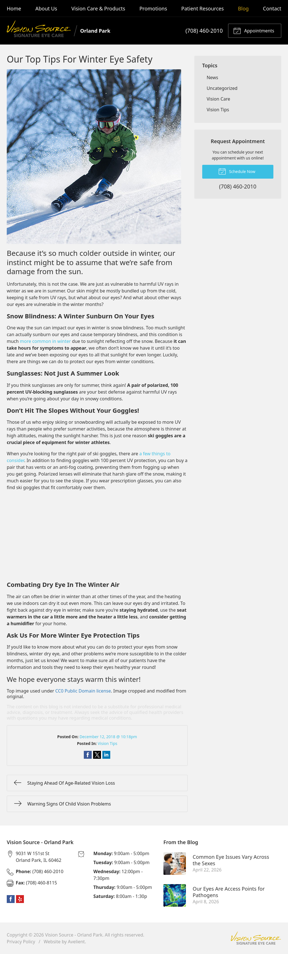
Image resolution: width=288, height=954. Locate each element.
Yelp (20, 899)
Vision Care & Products (98, 8)
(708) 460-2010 (204, 30)
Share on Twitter (97, 755)
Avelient (76, 942)
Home (14, 8)
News (212, 77)
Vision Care (218, 99)
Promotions (153, 8)
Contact (272, 8)
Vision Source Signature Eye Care (256, 938)
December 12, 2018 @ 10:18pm (108, 736)
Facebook (11, 899)
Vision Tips (107, 743)
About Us (46, 8)
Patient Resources (202, 8)
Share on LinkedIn (106, 755)
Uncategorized (222, 88)
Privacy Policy (21, 942)
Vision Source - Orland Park (73, 935)
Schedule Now (236, 171)
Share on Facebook (88, 755)
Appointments (253, 30)
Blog (243, 8)
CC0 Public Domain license (83, 691)
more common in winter (45, 341)
